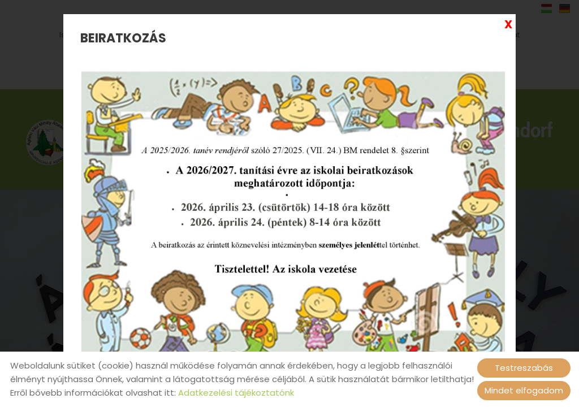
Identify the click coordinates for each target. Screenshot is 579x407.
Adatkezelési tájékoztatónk (236, 393)
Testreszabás (524, 368)
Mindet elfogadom (524, 390)
